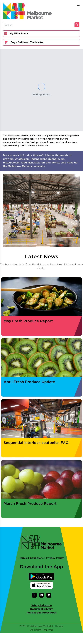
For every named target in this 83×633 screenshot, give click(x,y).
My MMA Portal (16, 33)
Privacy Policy (55, 558)
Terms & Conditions (31, 558)
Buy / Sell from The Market (24, 42)
